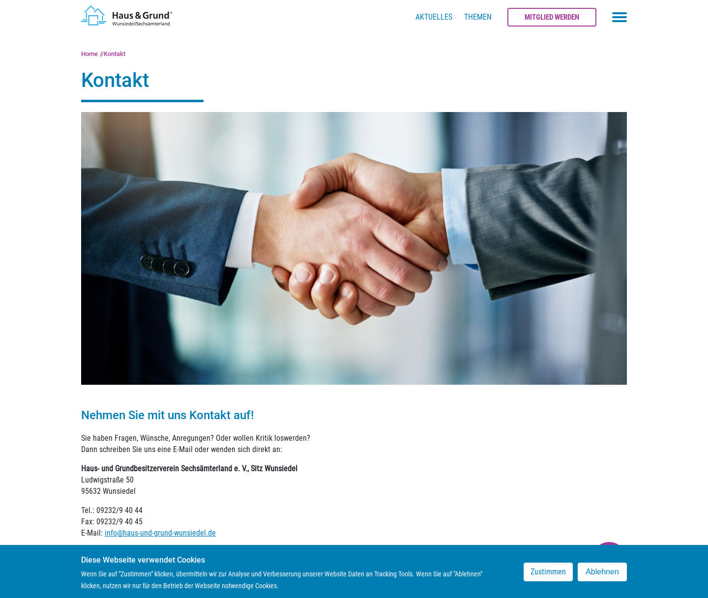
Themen (478, 17)
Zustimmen (548, 575)
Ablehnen (602, 575)
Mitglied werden (552, 17)
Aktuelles (433, 17)
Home (89, 53)
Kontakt (114, 53)
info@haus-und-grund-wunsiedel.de (160, 533)
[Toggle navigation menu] (619, 17)
